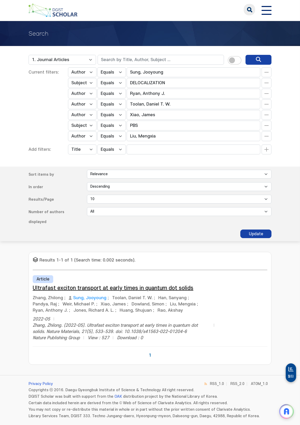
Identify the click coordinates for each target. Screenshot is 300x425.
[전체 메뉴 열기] (266, 10)
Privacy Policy (41, 384)
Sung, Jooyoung (89, 298)
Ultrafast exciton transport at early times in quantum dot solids (113, 288)
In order (36, 187)
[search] (258, 60)
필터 (291, 376)
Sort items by (41, 174)
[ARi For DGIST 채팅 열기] (286, 411)
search (249, 9)
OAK (118, 396)
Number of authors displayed (46, 217)
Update (256, 234)
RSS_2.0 (237, 384)
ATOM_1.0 (259, 384)
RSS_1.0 (217, 384)
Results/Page (41, 199)
